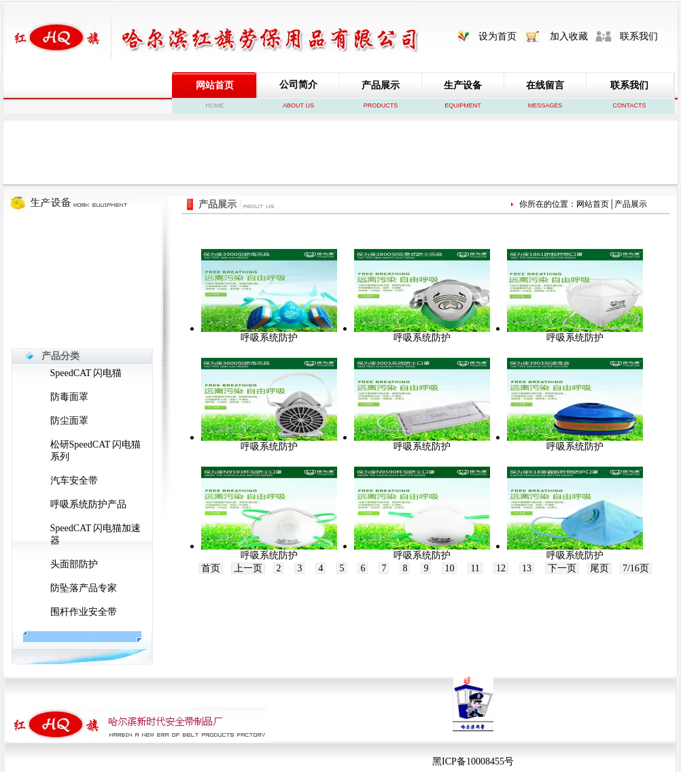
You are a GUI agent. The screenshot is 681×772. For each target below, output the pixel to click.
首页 (210, 568)
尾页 (599, 568)
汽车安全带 (74, 480)
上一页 (248, 568)
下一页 (562, 568)
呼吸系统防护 (269, 338)
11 (474, 568)
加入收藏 (569, 36)
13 (526, 568)
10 (449, 568)
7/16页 (636, 568)
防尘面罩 (69, 421)
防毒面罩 (69, 397)
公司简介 (298, 85)
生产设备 (463, 85)
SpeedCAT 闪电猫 (86, 373)
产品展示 (381, 85)
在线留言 (545, 85)
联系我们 (639, 36)
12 (501, 568)
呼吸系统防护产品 (88, 504)
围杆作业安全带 (83, 612)
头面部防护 (74, 564)
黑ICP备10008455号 (473, 761)
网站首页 (215, 85)
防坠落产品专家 (83, 588)
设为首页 (497, 36)
